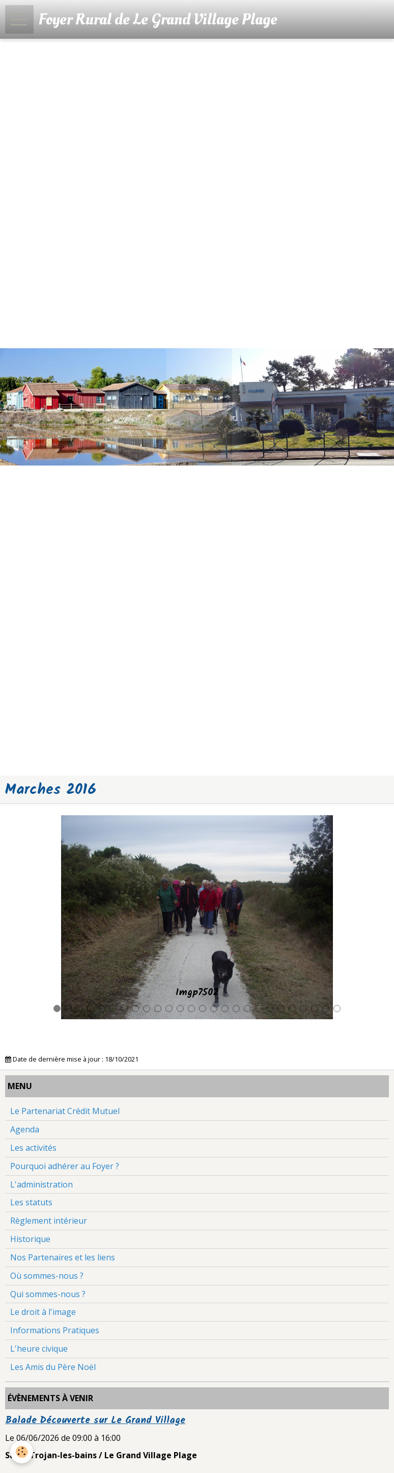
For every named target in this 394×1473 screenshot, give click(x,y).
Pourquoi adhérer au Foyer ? (64, 1166)
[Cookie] (21, 1451)
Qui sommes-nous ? (48, 1294)
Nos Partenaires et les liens (62, 1257)
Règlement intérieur (48, 1220)
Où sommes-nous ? (46, 1275)
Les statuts (31, 1202)
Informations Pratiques (54, 1330)
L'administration (41, 1184)
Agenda (24, 1129)
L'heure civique (39, 1348)
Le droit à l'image (43, 1311)
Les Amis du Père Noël (53, 1367)
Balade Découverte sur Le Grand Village (95, 1420)
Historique (30, 1239)
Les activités (33, 1147)
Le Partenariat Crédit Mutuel (65, 1111)
